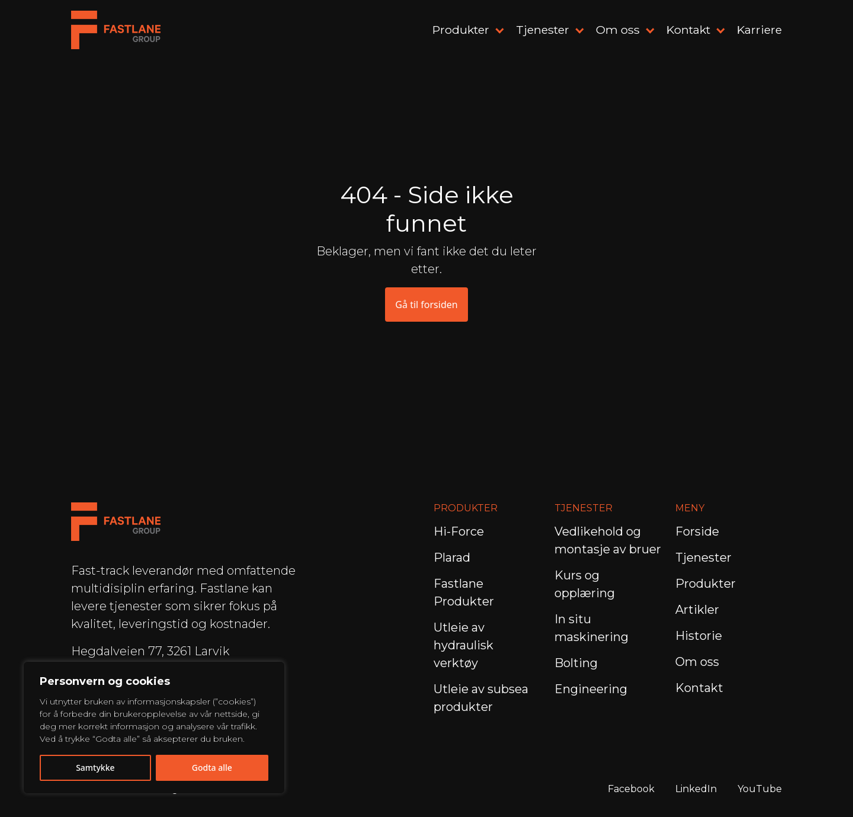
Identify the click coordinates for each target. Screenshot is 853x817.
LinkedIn (696, 788)
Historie (698, 636)
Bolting (577, 663)
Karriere (759, 30)
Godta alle (212, 767)
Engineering (592, 689)
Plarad (452, 557)
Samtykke (95, 767)
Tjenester (542, 30)
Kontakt (688, 30)
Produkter (460, 30)
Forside (697, 531)
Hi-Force (459, 531)
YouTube (759, 788)
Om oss (618, 30)
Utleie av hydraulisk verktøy (463, 645)
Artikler (697, 610)
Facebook (631, 788)
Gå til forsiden (426, 304)
